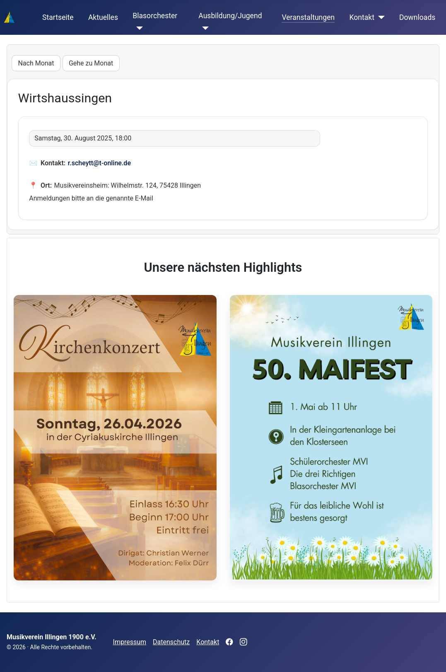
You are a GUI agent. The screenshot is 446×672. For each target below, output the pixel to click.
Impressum (130, 642)
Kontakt (361, 17)
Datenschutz (171, 642)
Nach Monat (36, 63)
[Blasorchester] (138, 28)
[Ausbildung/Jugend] (203, 28)
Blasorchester (155, 16)
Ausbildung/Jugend (230, 16)
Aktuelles (103, 17)
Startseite (58, 17)
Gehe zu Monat (91, 63)
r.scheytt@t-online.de (99, 163)
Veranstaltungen (308, 17)
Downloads (417, 17)
